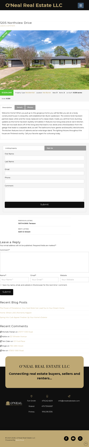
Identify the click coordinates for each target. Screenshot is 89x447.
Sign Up (50, 148)
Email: (7, 169)
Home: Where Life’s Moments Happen (16, 313)
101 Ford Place (19, 341)
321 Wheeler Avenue (18, 337)
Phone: (8, 178)
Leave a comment (7, 26)
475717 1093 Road (25, 332)
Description (7, 107)
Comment (4, 250)
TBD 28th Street (16, 346)
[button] (81, 5)
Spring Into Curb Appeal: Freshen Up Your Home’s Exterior (23, 317)
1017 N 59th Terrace (44, 221)
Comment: (9, 186)
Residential (30, 93)
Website (63, 275)
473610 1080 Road (16, 351)
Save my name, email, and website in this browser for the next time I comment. (35, 285)
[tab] (7, 107)
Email (33, 275)
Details (19, 107)
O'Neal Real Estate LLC (33, 5)
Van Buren (47, 93)
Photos (30, 107)
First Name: (9, 154)
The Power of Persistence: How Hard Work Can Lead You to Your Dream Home (32, 308)
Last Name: (9, 162)
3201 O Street (44, 230)
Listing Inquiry (11, 148)
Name (3, 275)
